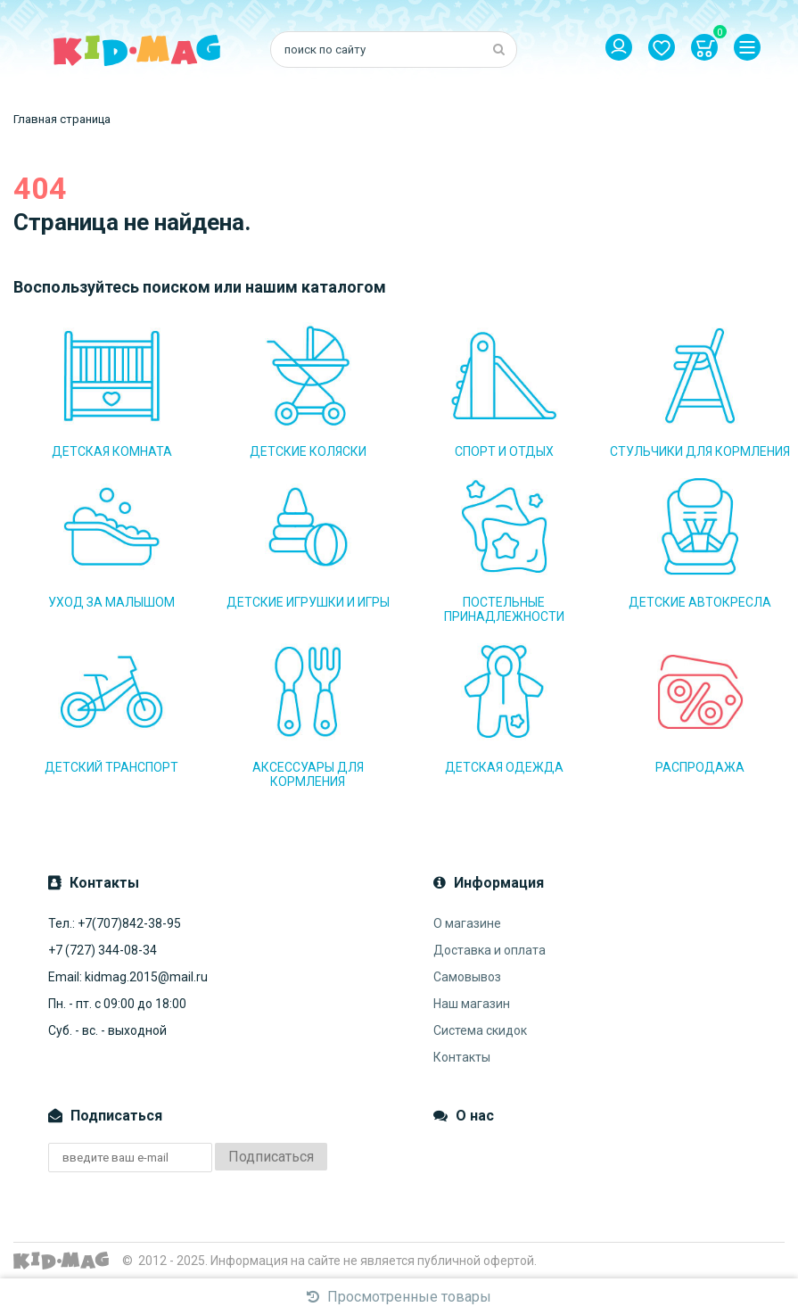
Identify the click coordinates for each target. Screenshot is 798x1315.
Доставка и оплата (489, 950)
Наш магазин (471, 1004)
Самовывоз (467, 977)
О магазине (467, 923)
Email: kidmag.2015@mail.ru (128, 977)
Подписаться (271, 1156)
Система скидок (480, 1030)
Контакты (461, 1057)
